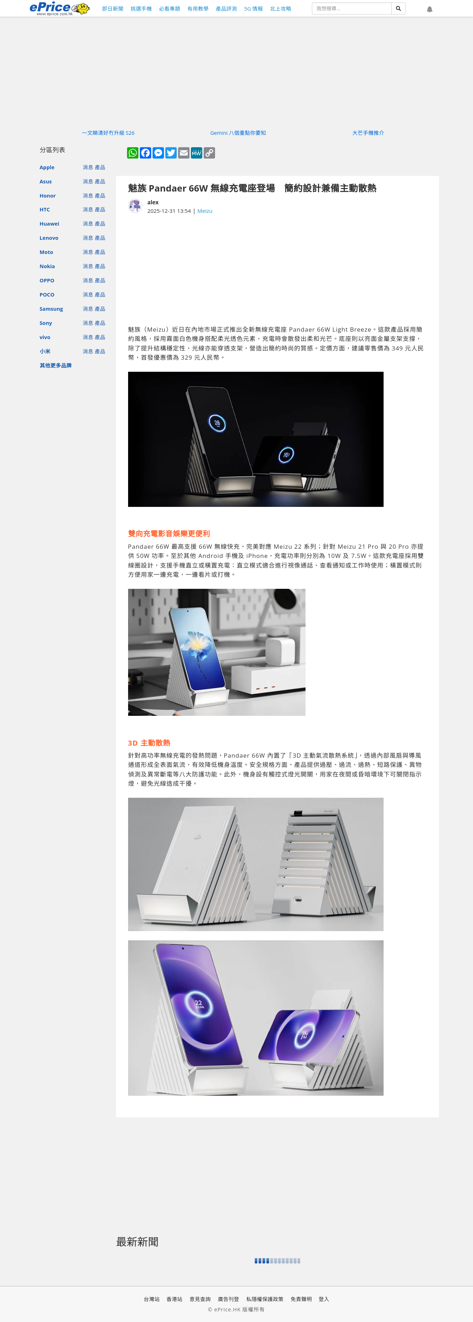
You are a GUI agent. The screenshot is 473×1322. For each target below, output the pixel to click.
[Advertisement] (277, 270)
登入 (324, 1298)
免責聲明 (301, 1298)
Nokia (47, 266)
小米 (45, 351)
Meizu (205, 210)
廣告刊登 (228, 1298)
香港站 (174, 1298)
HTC (45, 209)
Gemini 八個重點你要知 (238, 132)
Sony (46, 322)
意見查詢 (200, 1298)
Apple (47, 167)
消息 (88, 167)
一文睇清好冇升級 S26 (108, 132)
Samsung (51, 308)
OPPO (47, 280)
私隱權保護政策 (265, 1298)
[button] (430, 9)
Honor (48, 195)
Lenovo (49, 237)
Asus (46, 181)
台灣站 (152, 1298)
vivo (45, 337)
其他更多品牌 (56, 365)
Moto (46, 251)
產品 (100, 167)
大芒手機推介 (368, 132)
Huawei (49, 223)
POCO (47, 294)
